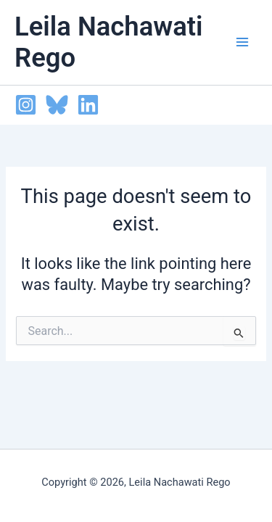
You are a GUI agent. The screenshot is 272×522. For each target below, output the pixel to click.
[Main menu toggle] (242, 42)
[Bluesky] (57, 105)
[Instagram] (26, 105)
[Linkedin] (88, 105)
